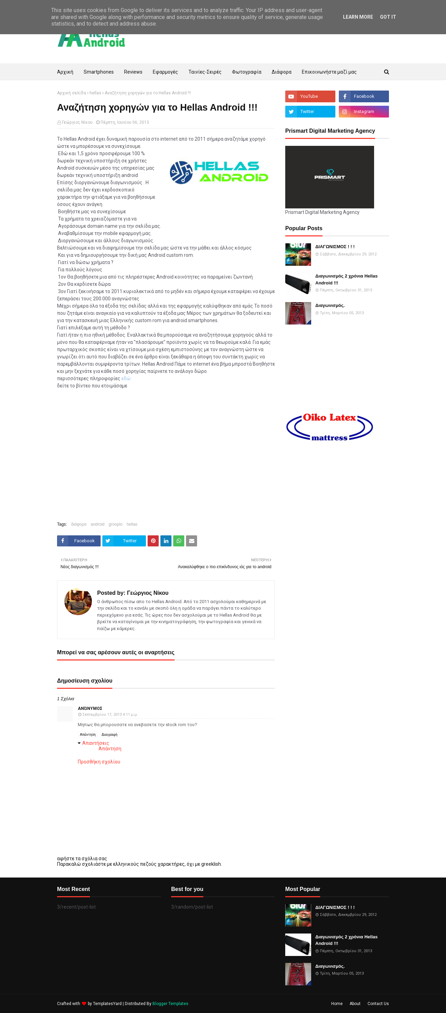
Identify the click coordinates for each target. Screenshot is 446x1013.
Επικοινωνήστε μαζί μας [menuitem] (329, 72)
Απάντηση (88, 735)
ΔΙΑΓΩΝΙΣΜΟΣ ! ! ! (335, 246)
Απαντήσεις (95, 743)
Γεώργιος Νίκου (77, 122)
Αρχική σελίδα (71, 93)
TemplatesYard (107, 1003)
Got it (388, 17)
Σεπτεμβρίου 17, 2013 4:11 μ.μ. (110, 714)
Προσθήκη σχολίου (99, 762)
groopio (115, 524)
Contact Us (378, 1003)
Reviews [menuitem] (133, 72)
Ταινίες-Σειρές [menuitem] (205, 72)
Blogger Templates (170, 1003)
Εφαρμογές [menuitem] (165, 72)
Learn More (358, 17)
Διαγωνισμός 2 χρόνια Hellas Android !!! (346, 279)
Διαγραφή (110, 735)
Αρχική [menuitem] (65, 72)
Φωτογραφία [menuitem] (246, 72)
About (355, 1003)
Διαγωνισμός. (330, 305)
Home (337, 1003)
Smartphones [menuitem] (99, 72)
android (97, 524)
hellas (95, 93)
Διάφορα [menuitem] (281, 72)
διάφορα (79, 524)
